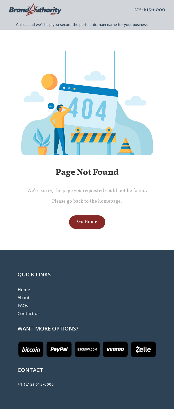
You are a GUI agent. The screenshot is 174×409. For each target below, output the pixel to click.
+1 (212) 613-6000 (36, 384)
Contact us (29, 314)
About (24, 298)
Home (24, 290)
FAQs (23, 306)
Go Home (87, 222)
